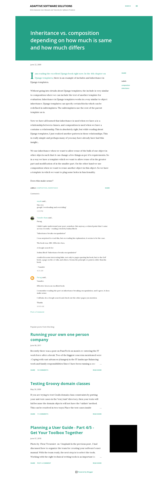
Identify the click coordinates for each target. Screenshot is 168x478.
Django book (67, 73)
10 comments (42, 370)
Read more (97, 370)
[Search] (128, 6)
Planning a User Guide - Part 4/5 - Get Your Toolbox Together (62, 430)
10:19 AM (40, 306)
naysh (39, 201)
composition (126, 85)
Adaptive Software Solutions (51, 6)
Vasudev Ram (42, 218)
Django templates (44, 78)
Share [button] (124, 73)
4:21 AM (40, 271)
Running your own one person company (59, 337)
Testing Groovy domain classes (60, 383)
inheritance (125, 88)
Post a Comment (37, 312)
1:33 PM (40, 211)
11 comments (42, 414)
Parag (39, 277)
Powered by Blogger (84, 472)
